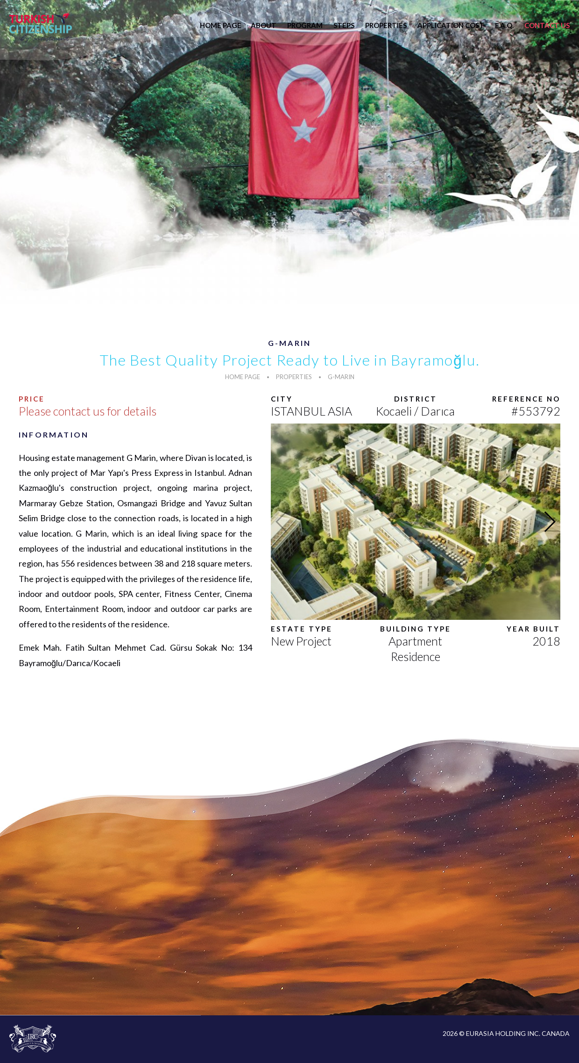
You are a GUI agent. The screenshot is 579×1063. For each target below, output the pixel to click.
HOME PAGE (220, 25)
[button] (549, 521)
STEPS (343, 25)
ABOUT (263, 25)
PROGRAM (305, 25)
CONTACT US (547, 25)
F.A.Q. (504, 25)
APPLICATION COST (450, 25)
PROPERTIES (386, 25)
